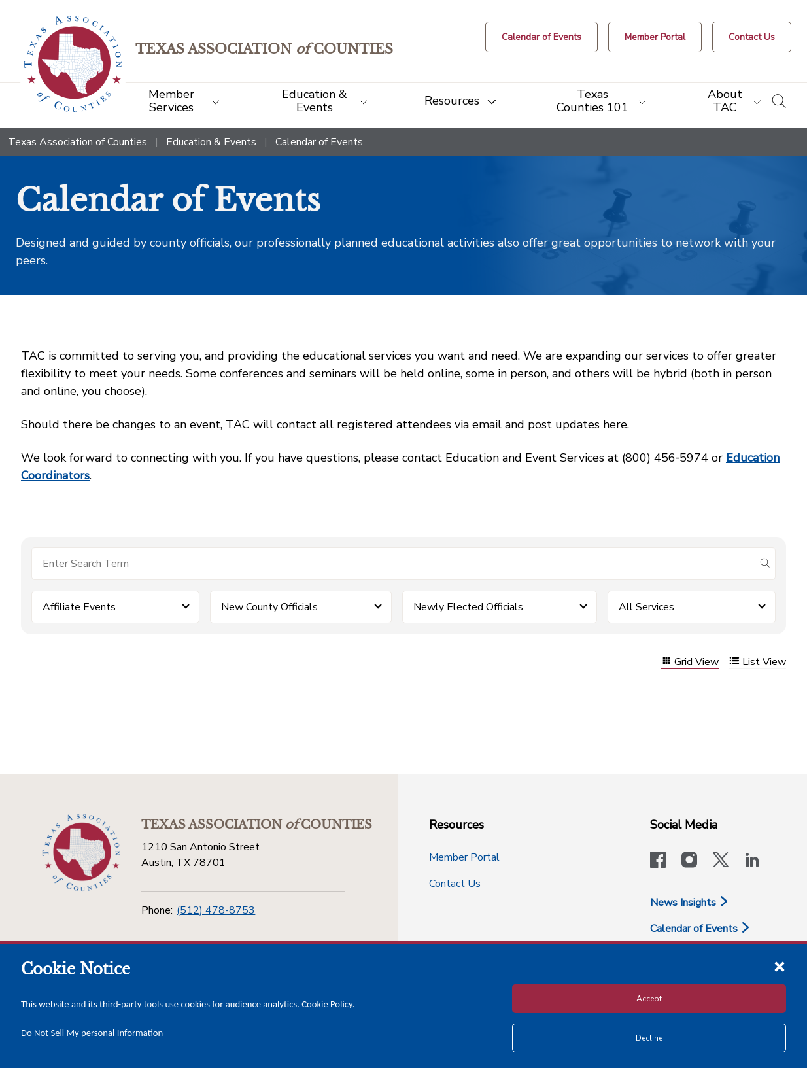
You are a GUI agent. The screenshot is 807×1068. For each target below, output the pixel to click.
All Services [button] (646, 607)
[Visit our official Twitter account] (721, 861)
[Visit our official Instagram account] (689, 861)
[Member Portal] (655, 37)
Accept (649, 998)
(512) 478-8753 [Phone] (216, 910)
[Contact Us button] (751, 37)
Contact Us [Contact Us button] (455, 883)
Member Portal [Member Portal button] (464, 857)
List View (757, 662)
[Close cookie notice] (779, 966)
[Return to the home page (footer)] (81, 853)
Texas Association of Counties (77, 142)
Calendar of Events (700, 929)
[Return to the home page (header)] (73, 64)
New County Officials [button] (269, 607)
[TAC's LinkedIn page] (752, 861)
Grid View (690, 662)
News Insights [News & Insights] (689, 902)
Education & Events (211, 142)
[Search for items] (393, 563)
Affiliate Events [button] (79, 607)
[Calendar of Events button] (541, 37)
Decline (649, 1038)
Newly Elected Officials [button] (468, 607)
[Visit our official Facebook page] (658, 861)
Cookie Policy (326, 1004)
